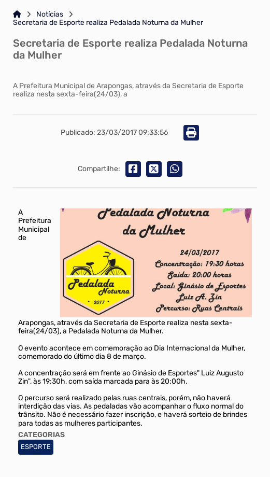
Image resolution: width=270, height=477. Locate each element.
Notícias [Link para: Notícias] (49, 14)
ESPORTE (36, 447)
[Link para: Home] (17, 14)
